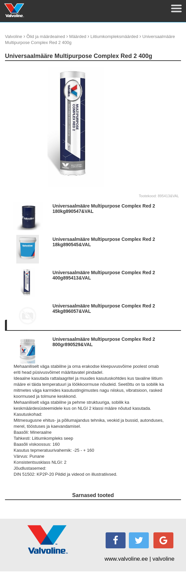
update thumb (158, 69)
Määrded (77, 36)
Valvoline (13, 36)
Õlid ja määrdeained (45, 36)
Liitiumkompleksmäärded (114, 36)
